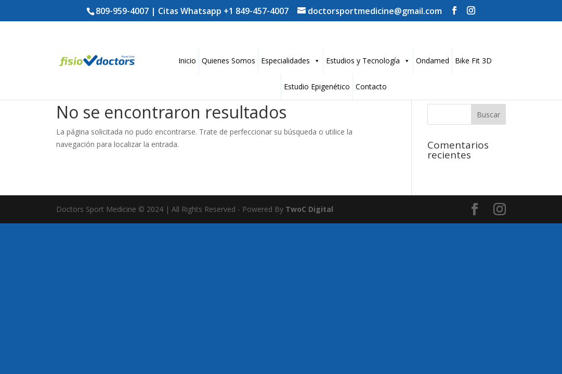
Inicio (187, 60)
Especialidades (290, 60)
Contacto (371, 86)
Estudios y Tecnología (368, 60)
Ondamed (432, 60)
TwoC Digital (309, 209)
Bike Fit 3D (473, 60)
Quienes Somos (228, 60)
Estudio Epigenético (317, 86)
